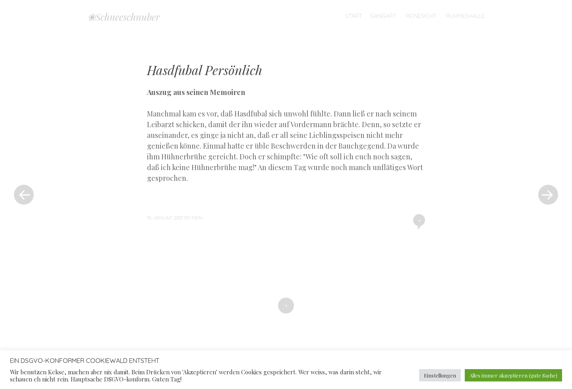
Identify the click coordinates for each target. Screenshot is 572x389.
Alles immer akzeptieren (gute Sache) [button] (513, 375)
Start (353, 15)
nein (197, 218)
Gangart (383, 15)
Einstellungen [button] (440, 375)
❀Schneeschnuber (123, 16)
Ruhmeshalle (465, 15)
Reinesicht (421, 15)
